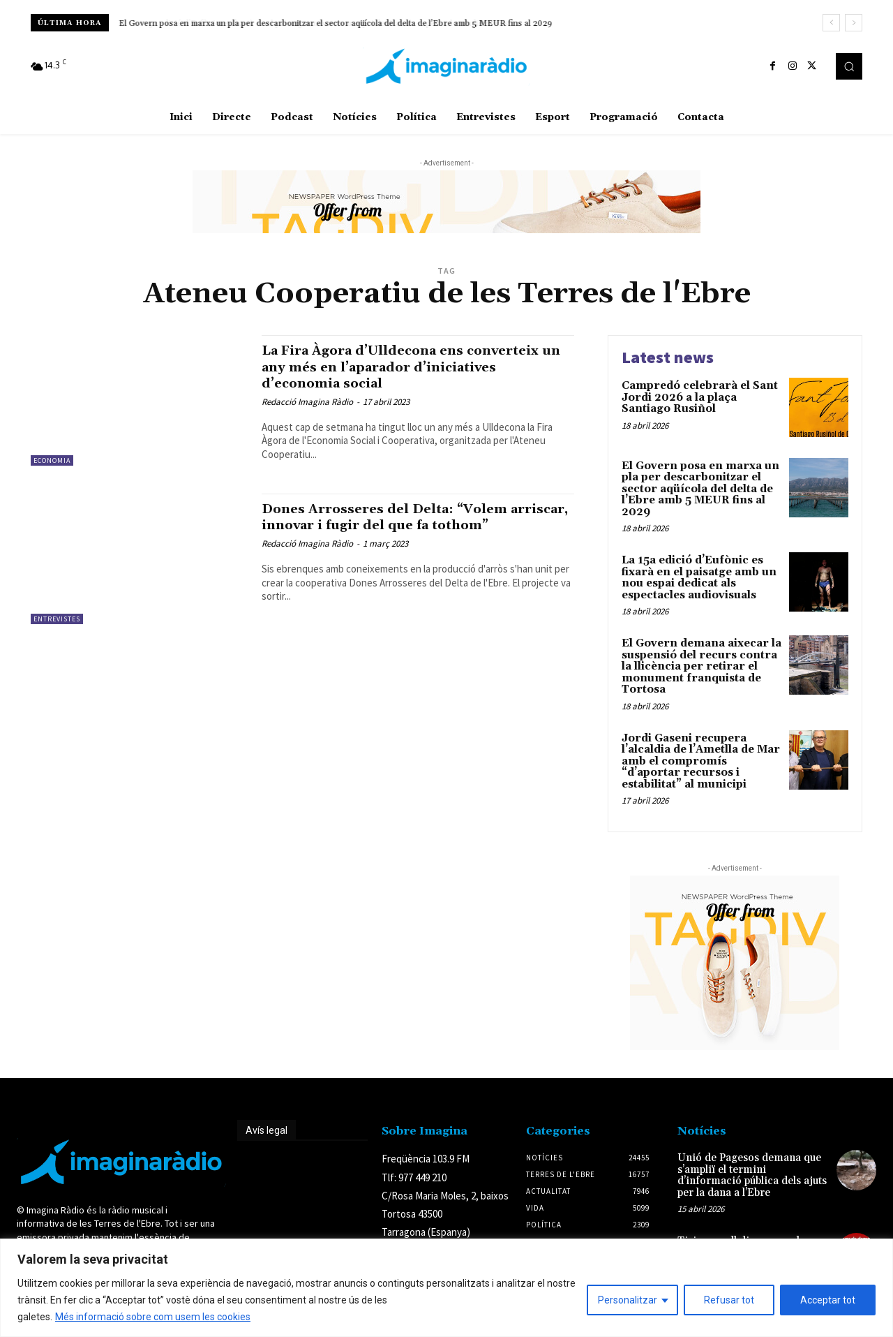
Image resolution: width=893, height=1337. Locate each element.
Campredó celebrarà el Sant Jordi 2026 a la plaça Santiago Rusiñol (700, 397)
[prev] (831, 22)
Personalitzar (627, 1300)
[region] (446, 1288)
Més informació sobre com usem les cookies (152, 1316)
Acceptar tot (827, 1300)
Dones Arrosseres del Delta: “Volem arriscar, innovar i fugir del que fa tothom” (397, 525)
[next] (853, 22)
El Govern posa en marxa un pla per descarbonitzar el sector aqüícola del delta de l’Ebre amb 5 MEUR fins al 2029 (336, 23)
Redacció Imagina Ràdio (307, 402)
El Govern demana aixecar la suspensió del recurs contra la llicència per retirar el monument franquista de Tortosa (701, 666)
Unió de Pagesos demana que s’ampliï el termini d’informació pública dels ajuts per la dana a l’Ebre (752, 1175)
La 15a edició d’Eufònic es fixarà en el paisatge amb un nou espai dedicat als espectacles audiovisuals (699, 578)
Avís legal (266, 1130)
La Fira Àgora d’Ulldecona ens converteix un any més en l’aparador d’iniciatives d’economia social (399, 366)
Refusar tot (729, 1300)
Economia (51, 460)
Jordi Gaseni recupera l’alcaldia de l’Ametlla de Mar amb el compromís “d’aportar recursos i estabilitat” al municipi (701, 761)
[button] (849, 66)
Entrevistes (56, 618)
